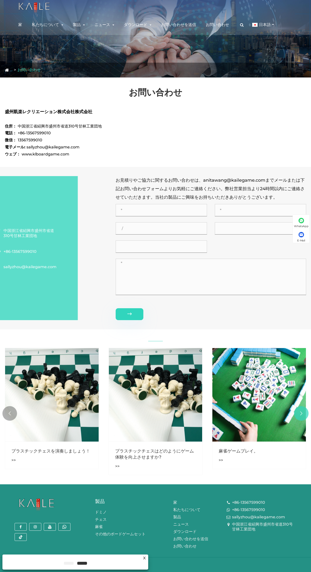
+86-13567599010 (248, 502)
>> (13, 460)
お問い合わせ (217, 24)
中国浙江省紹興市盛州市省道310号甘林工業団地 (262, 526)
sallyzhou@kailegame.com (258, 517)
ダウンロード (135, 24)
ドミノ (101, 512)
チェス (101, 519)
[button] (301, 413)
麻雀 (99, 526)
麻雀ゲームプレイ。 (238, 451)
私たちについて (45, 24)
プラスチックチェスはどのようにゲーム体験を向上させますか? (154, 454)
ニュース (102, 24)
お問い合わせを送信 (178, 24)
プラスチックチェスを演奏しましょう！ (50, 451)
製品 (77, 24)
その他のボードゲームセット (120, 534)
